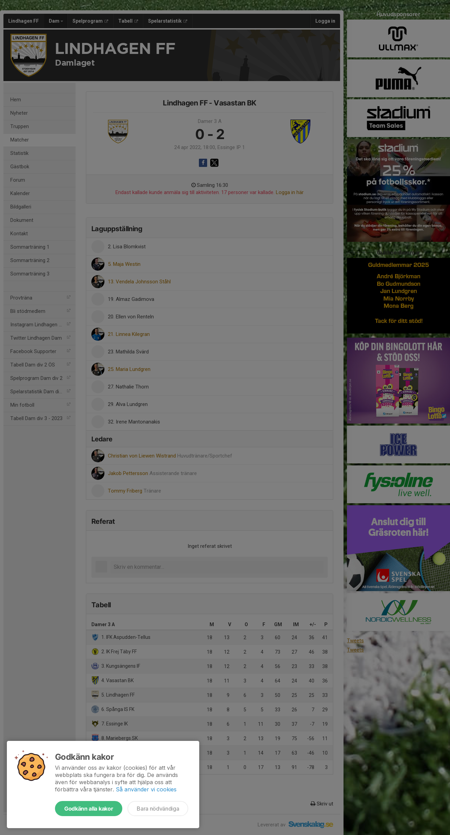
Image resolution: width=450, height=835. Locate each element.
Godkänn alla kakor (88, 808)
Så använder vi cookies (146, 789)
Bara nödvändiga (158, 808)
